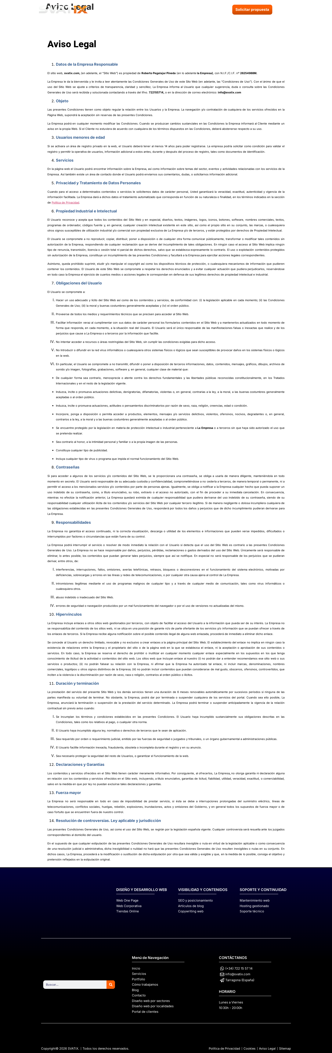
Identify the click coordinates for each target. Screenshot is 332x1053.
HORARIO (227, 991)
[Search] (111, 984)
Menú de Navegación (150, 958)
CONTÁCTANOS (233, 958)
